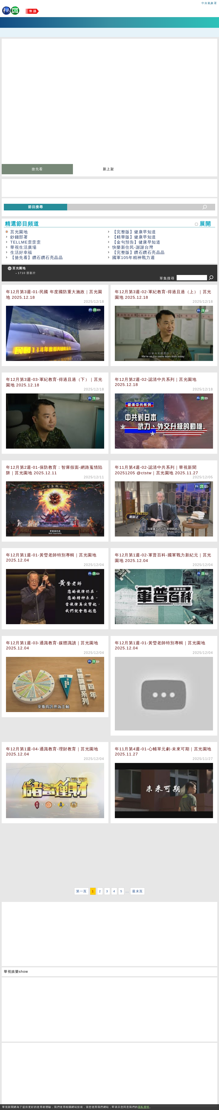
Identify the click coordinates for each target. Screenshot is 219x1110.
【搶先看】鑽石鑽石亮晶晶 (36, 257)
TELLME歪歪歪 (25, 242)
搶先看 (37, 169)
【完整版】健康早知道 (134, 232)
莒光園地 (19, 232)
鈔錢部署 (19, 237)
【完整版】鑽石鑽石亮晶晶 (138, 252)
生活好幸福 (21, 252)
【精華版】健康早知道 (134, 237)
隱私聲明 (143, 1107)
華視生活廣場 (23, 247)
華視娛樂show (16, 971)
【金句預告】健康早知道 (136, 242)
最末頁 (137, 891)
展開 (205, 224)
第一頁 (81, 891)
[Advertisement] (109, 856)
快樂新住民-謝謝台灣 (132, 247)
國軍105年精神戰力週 (133, 257)
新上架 (108, 169)
